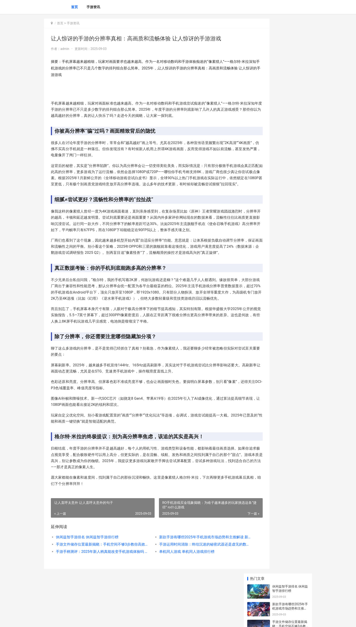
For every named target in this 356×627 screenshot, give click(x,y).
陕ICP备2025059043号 (106, 619)
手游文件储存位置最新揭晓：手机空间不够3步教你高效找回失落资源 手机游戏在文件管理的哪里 (95, 575)
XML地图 (126, 619)
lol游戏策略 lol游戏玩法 (288, 224)
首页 (74, 7)
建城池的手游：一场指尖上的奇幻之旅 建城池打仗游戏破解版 (290, 279)
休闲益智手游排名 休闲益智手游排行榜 (87, 568)
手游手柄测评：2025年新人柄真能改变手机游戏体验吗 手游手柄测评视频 (95, 582)
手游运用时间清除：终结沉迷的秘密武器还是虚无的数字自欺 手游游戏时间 (183, 575)
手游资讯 (93, 7)
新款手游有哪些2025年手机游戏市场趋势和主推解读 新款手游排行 (183, 568)
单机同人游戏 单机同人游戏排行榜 (171, 582)
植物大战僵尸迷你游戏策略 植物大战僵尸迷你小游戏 (290, 157)
